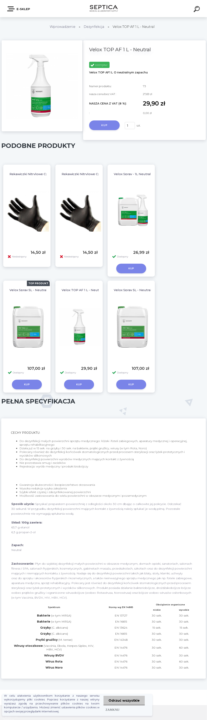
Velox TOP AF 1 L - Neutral (82, 290)
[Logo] (103, 8)
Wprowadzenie (62, 27)
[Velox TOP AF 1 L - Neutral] (42, 42)
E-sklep (19, 8)
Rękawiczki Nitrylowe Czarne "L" (35, 174)
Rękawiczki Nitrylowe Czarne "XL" (88, 174)
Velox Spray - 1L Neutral (132, 174)
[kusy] (130, 125)
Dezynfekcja (94, 27)
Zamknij (112, 709)
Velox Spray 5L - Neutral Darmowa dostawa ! (148, 290)
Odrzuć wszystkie (124, 700)
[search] (197, 9)
